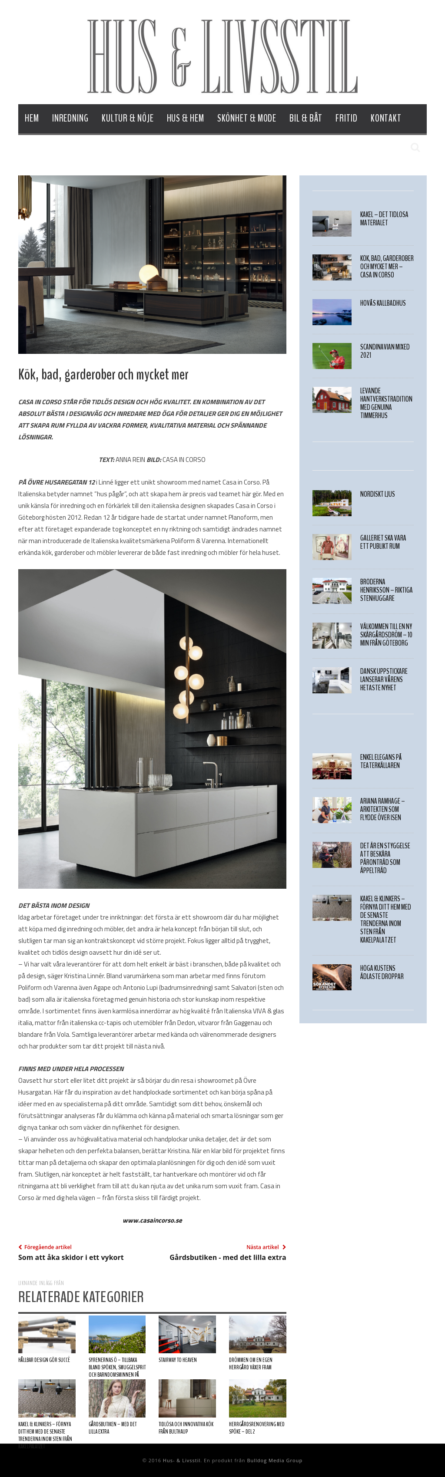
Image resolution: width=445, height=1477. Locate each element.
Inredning (70, 118)
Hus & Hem (185, 118)
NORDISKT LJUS (377, 494)
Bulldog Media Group (274, 1460)
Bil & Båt (305, 118)
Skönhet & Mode (247, 118)
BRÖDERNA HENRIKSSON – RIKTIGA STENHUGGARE (386, 590)
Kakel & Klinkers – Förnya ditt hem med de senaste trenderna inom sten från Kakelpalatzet (45, 1436)
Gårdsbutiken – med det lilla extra (112, 1428)
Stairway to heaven (178, 1360)
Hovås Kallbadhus (383, 303)
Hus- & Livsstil (181, 1460)
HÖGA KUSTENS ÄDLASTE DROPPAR (382, 972)
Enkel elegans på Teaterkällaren (381, 761)
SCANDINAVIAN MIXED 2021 (385, 351)
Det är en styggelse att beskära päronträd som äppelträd (385, 858)
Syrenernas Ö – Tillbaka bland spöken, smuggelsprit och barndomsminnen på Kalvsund (117, 1371)
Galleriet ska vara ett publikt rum (383, 542)
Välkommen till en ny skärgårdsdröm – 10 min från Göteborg (386, 635)
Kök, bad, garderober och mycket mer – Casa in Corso (387, 267)
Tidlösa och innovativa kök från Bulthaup (186, 1428)
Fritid (346, 118)
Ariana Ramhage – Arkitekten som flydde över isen (382, 809)
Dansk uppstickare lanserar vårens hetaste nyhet (384, 679)
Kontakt (386, 118)
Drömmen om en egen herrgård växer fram (250, 1364)
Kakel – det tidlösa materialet (384, 219)
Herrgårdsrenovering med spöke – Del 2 (257, 1428)
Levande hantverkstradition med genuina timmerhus (386, 403)
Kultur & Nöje (128, 118)
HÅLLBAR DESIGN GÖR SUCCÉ (44, 1360)
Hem (32, 118)
